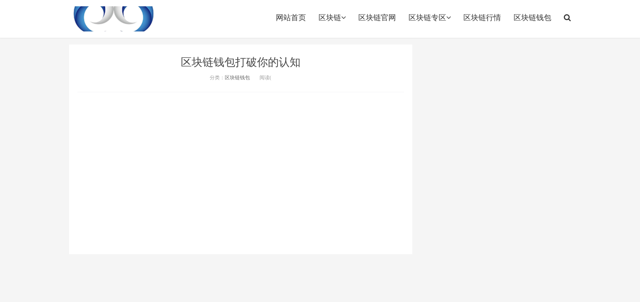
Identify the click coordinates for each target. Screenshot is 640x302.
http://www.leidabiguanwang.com (114, 18)
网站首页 (291, 17)
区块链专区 (430, 17)
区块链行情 (482, 17)
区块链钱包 (532, 17)
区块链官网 (377, 17)
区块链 (332, 17)
